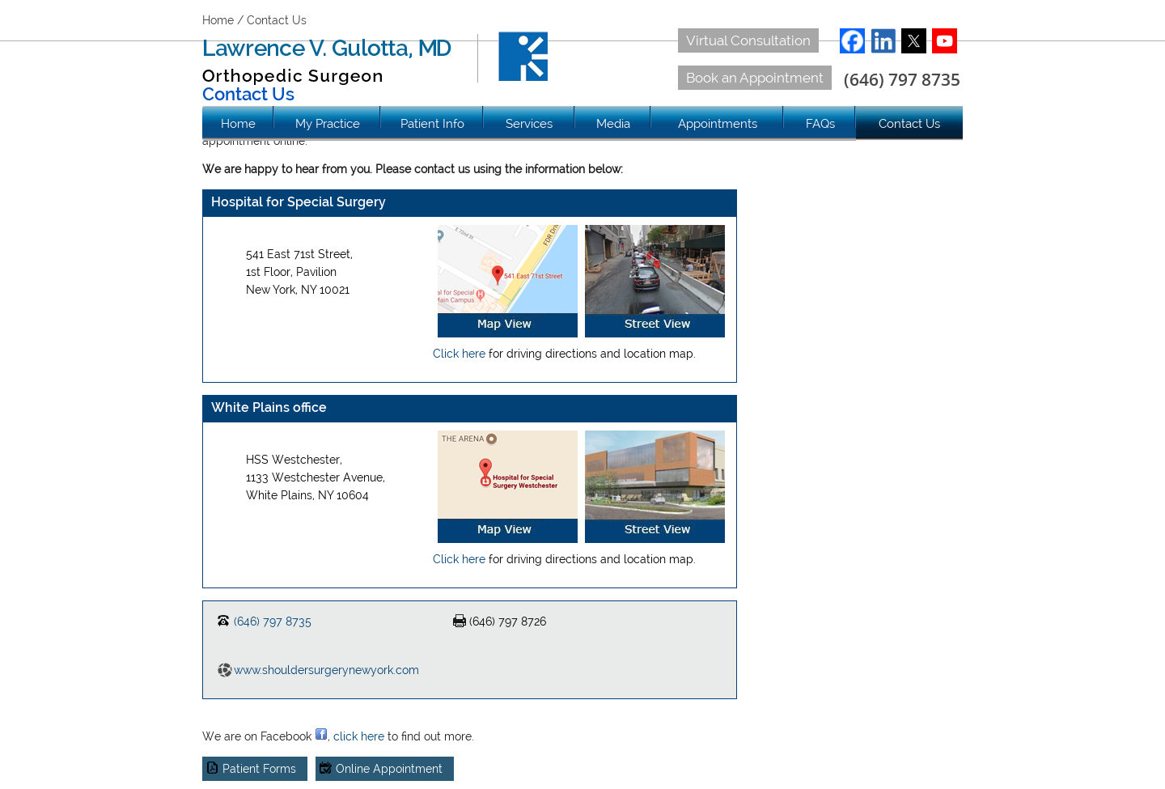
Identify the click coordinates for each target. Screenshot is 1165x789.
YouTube (944, 40)
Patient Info (432, 124)
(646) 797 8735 (902, 79)
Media (613, 124)
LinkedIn (883, 40)
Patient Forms (259, 768)
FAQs (820, 124)
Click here (459, 353)
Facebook (852, 40)
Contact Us (909, 124)
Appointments (717, 124)
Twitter (913, 40)
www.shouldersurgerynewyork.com (326, 670)
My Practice (327, 124)
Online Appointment (389, 768)
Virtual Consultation (748, 40)
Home (238, 124)
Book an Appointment (755, 78)
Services (529, 124)
